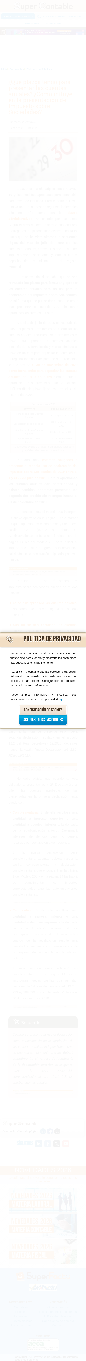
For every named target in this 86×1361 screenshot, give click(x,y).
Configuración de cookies (43, 710)
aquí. (62, 699)
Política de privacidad (52, 639)
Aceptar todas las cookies (43, 720)
